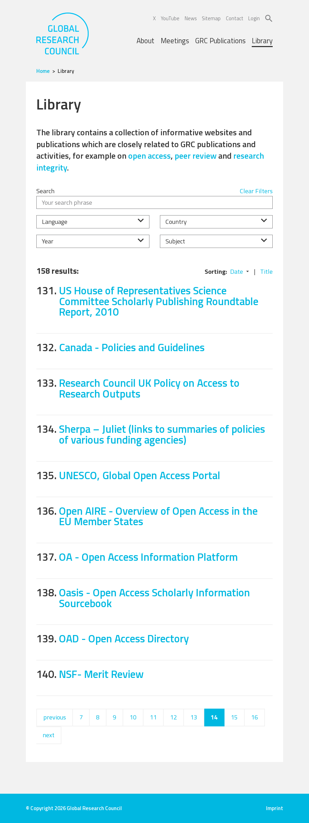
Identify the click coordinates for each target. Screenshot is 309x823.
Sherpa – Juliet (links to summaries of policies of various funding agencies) (162, 434)
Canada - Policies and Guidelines (132, 347)
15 (234, 717)
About (145, 40)
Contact (234, 18)
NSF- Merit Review (101, 674)
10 (133, 717)
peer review (195, 155)
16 (254, 717)
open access (149, 155)
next (48, 735)
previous (54, 717)
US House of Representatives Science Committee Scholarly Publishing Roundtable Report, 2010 (158, 301)
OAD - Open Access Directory (124, 638)
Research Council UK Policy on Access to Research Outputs (149, 388)
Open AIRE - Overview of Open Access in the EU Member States (158, 516)
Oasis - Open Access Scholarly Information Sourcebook (154, 597)
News (191, 18)
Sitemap (211, 18)
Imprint (274, 808)
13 (193, 717)
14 (214, 717)
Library (262, 40)
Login (254, 18)
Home (43, 71)
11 (153, 717)
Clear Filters (256, 191)
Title (266, 271)
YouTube (170, 18)
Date (236, 271)
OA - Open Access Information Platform (148, 557)
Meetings (175, 40)
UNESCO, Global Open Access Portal (139, 475)
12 (173, 717)
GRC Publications (220, 40)
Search (45, 191)
